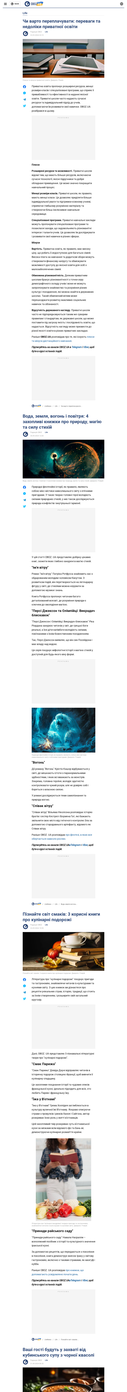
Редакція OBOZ (36, 32)
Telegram (77, 347)
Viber (86, 347)
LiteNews (48, 406)
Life (46, 32)
